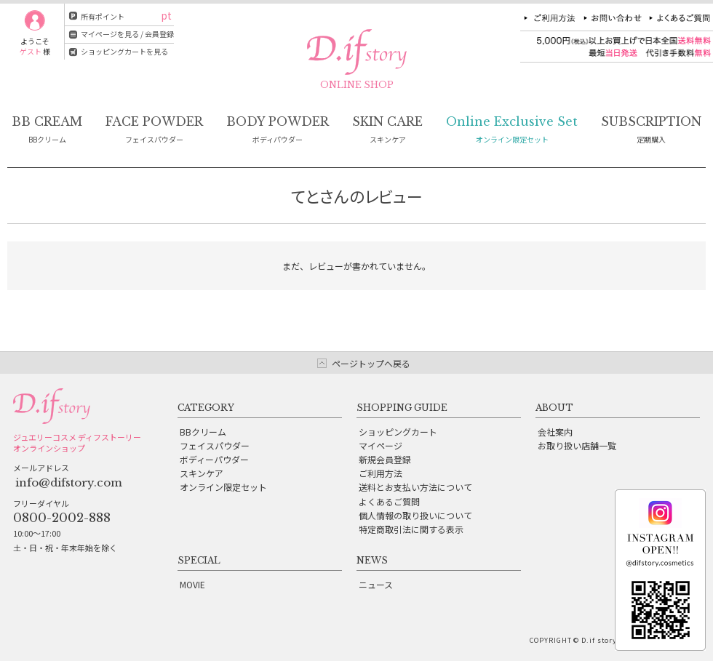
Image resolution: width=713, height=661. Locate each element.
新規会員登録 (385, 459)
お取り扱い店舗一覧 (577, 445)
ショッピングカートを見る (124, 51)
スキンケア (201, 473)
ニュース (376, 584)
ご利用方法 (380, 473)
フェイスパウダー (215, 445)
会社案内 (555, 431)
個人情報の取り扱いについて (415, 515)
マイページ (380, 445)
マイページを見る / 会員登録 (127, 33)
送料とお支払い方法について (415, 487)
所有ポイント (102, 16)
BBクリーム (203, 431)
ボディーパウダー (214, 459)
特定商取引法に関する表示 (411, 529)
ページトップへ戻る (371, 363)
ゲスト (30, 51)
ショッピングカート (398, 431)
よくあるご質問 (389, 501)
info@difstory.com (68, 482)
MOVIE (192, 584)
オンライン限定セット (223, 487)
